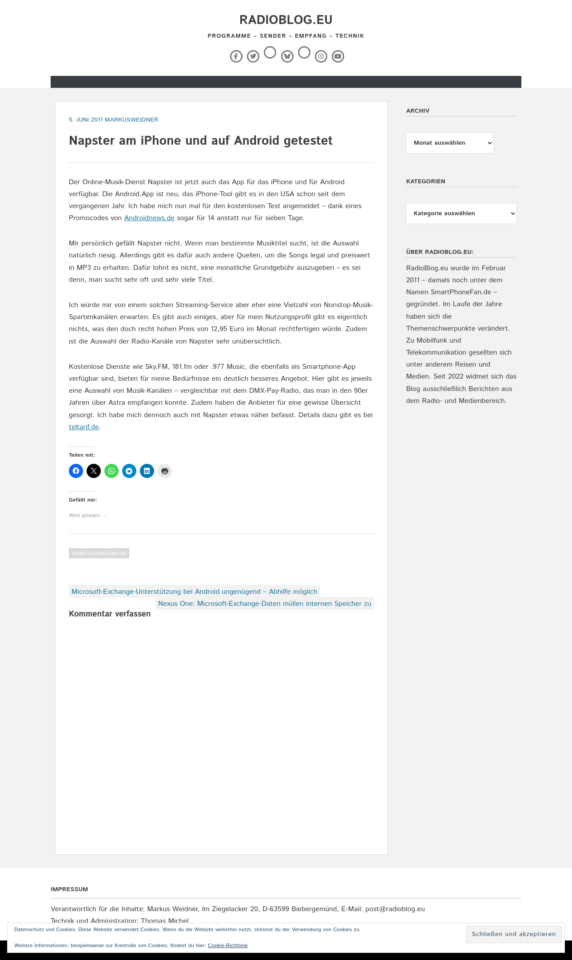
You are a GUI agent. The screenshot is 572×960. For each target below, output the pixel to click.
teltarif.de (84, 427)
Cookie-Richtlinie (228, 945)
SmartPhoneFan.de (99, 553)
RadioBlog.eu (286, 20)
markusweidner (132, 119)
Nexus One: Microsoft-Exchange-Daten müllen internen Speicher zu (264, 604)
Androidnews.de (149, 218)
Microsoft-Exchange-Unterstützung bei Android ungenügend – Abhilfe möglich (195, 592)
